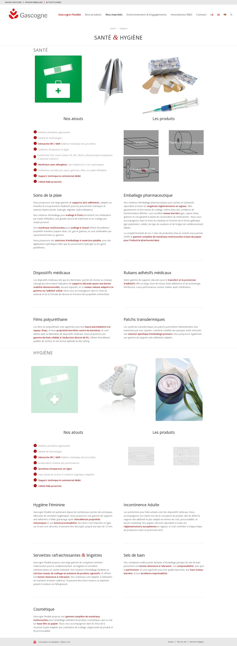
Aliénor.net (65, 642)
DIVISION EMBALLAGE (34, 2)
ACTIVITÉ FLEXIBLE (53, 2)
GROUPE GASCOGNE (13, 2)
